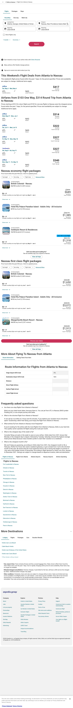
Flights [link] (10, 2)
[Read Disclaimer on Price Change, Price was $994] (66, 214)
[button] (36, 593)
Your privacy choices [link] (43, 678)
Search (36, 67)
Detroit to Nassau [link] (8, 551)
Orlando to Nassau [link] (8, 529)
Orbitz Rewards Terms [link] (43, 675)
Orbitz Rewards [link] (7, 684)
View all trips (36, 302)
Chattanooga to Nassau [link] (10, 583)
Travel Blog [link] (23, 693)
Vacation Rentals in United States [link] (27, 666)
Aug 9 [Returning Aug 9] (43, 53)
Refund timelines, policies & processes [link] (63, 674)
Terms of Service (17, 706)
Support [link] (58, 663)
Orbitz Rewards (35, 92)
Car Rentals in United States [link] (28, 670)
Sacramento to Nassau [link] (10, 576)
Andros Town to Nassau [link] (10, 558)
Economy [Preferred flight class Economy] (20, 63)
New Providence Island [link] (26, 2)
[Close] (70, 699)
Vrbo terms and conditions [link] (45, 672)
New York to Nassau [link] (9, 537)
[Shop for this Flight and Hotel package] (53, 224)
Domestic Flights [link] (25, 673)
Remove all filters (40, 209)
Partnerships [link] (6, 672)
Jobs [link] (4, 666)
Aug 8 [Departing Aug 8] (13, 53)
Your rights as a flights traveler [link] (61, 682)
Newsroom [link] (6, 675)
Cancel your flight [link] (60, 670)
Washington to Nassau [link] (9, 555)
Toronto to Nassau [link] (8, 533)
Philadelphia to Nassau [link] (10, 540)
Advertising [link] (6, 687)
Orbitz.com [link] (4, 2)
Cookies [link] (40, 666)
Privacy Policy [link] (41, 663)
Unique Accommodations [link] (27, 690)
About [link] (4, 663)
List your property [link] (7, 669)
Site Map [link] (5, 681)
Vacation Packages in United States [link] (28, 677)
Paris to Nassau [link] (7, 587)
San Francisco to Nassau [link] (10, 569)
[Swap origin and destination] (37, 46)
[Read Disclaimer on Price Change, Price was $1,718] (65, 271)
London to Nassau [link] (8, 573)
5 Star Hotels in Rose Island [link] (10, 619)
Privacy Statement (7, 706)
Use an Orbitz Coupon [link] (61, 678)
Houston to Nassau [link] (8, 547)
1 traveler (10, 63)
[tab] (28, 34)
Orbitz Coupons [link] (25, 684)
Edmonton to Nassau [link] (9, 580)
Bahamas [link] (16, 2)
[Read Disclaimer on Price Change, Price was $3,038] (65, 377)
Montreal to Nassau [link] (9, 562)
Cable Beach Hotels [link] (7, 608)
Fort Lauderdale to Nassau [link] (11, 526)
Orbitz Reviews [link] (24, 681)
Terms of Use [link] (41, 669)
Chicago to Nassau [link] (8, 544)
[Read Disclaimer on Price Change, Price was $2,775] (65, 241)
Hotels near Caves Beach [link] (9, 615)
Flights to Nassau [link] (37, 2)
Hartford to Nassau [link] (8, 565)
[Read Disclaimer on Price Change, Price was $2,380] (65, 318)
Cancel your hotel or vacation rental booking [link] (63, 666)
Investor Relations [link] (7, 678)
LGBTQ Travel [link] (24, 687)
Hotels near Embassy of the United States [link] (14, 612)
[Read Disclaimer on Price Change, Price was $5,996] (65, 346)
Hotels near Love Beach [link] (9, 604)
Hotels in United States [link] (26, 663)
